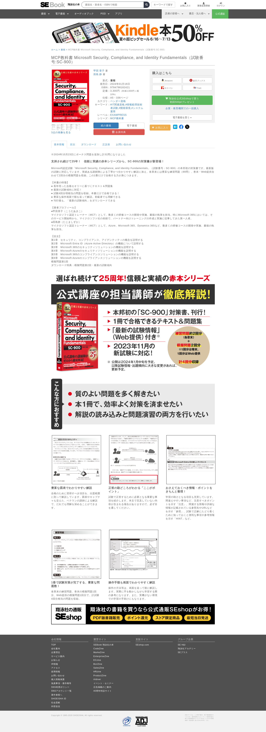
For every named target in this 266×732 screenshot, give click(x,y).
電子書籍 (60, 13)
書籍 (43, 13)
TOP (53, 645)
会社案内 (55, 648)
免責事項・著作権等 (61, 683)
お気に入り (160, 127)
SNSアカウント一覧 (61, 691)
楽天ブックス (197, 80)
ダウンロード (89, 144)
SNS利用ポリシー (60, 687)
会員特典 (119, 132)
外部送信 (55, 706)
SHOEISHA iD (58, 698)
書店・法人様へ (197, 13)
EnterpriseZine (101, 656)
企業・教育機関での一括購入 (182, 108)
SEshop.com (142, 645)
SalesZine (98, 668)
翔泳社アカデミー (187, 648)
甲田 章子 (99, 70)
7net (197, 87)
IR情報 (54, 664)
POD (103, 13)
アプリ (118, 13)
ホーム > (55, 49)
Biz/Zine (97, 664)
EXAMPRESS (118, 114)
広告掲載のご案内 (102, 687)
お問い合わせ (123, 144)
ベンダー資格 (118, 101)
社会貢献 (55, 702)
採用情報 (55, 671)
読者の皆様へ (172, 13)
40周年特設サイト (102, 691)
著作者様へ (56, 695)
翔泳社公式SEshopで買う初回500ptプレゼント (182, 100)
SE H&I (182, 645)
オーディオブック (84, 13)
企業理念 (55, 652)
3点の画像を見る (61, 132)
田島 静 (97, 74)
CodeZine (98, 648)
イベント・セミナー (103, 683)
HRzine (97, 671)
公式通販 (220, 13)
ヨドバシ (167, 87)
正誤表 (106, 144)
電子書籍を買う (182, 117)
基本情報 (59, 144)
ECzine (97, 660)
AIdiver (97, 679)
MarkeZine (99, 652)
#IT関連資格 (117, 104)
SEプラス (183, 652)
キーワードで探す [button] (163, 4)
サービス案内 (58, 656)
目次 (72, 144)
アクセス (55, 668)
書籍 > (64, 49)
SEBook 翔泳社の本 (103, 645)
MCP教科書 (117, 118)
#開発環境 (125, 108)
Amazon (167, 80)
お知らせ (55, 660)
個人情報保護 (58, 679)
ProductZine (100, 675)
